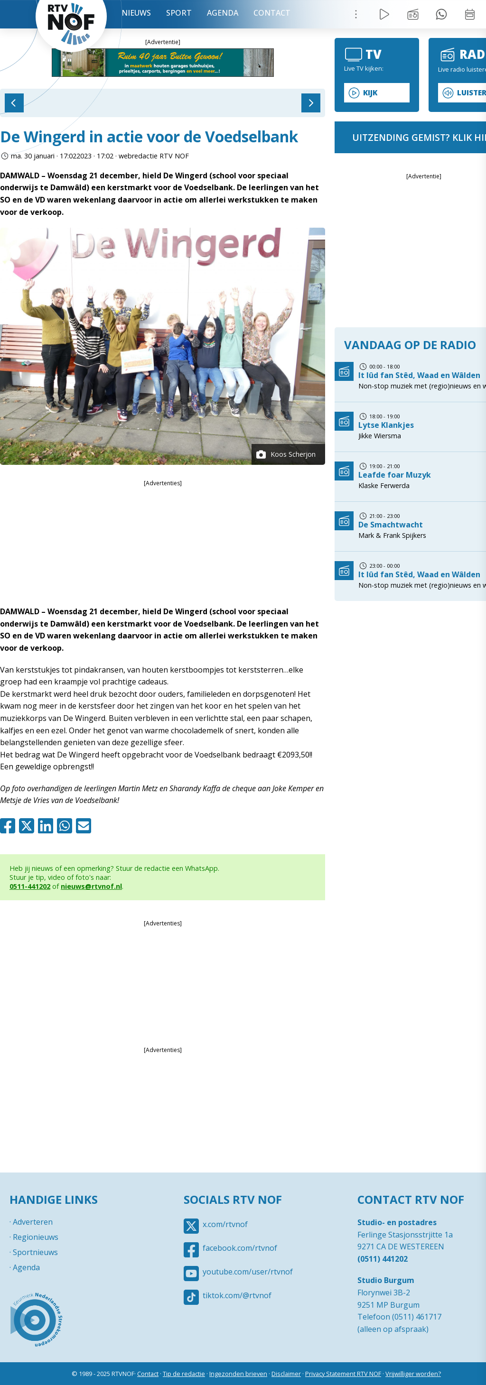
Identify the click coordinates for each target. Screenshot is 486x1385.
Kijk (370, 93)
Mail (85, 825)
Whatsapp (66, 825)
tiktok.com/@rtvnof (237, 1295)
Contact (271, 13)
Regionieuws (35, 1237)
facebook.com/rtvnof (240, 1248)
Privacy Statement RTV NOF (343, 1373)
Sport (179, 13)
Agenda (222, 13)
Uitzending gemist (413, 14)
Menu (356, 14)
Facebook (9, 825)
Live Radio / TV (384, 14)
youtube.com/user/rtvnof (248, 1271)
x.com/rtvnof (225, 1224)
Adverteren (33, 1222)
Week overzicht (470, 14)
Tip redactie (441, 14)
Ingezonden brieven (238, 1373)
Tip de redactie (184, 1373)
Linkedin (47, 825)
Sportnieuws (35, 1252)
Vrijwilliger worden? (413, 1373)
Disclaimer (286, 1373)
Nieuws (136, 13)
